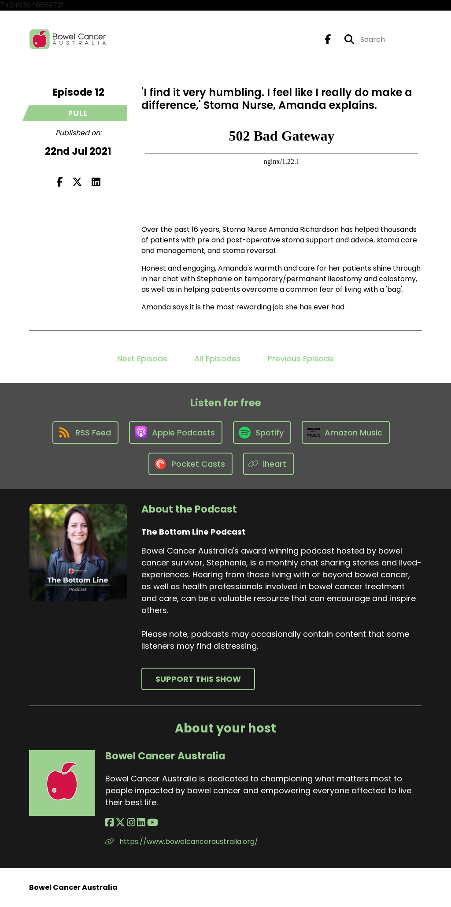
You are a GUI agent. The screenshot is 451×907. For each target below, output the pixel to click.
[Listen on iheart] (268, 464)
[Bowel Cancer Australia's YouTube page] (152, 822)
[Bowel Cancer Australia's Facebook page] (109, 822)
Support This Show (198, 678)
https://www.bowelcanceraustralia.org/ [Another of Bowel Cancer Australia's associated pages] (181, 841)
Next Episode (142, 358)
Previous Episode (300, 358)
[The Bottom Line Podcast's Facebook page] (328, 39)
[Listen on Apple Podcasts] (175, 432)
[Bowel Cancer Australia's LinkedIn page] (141, 822)
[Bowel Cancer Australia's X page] (120, 822)
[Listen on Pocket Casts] (190, 464)
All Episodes (217, 358)
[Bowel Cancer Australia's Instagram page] (131, 822)
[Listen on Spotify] (262, 432)
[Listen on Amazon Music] (346, 432)
